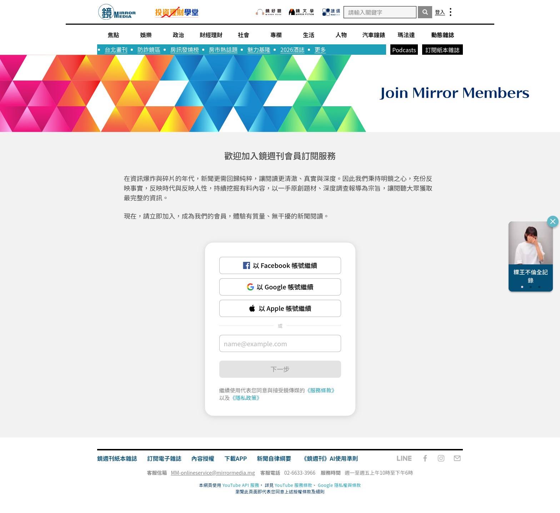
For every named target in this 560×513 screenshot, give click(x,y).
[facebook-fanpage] (425, 458)
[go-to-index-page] (117, 12)
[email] (457, 458)
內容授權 (202, 458)
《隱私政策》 (246, 397)
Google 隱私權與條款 (339, 485)
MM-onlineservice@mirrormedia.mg (213, 472)
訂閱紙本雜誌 (442, 49)
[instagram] (441, 458)
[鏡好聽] (268, 12)
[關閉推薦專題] (553, 221)
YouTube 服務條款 (293, 485)
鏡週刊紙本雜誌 (117, 458)
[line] (404, 458)
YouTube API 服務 (240, 485)
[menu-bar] (450, 12)
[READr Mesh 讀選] (331, 12)
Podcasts (404, 49)
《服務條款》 (321, 390)
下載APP (235, 458)
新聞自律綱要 (274, 458)
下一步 (280, 368)
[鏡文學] (302, 12)
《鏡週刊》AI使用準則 (329, 458)
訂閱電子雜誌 (164, 458)
